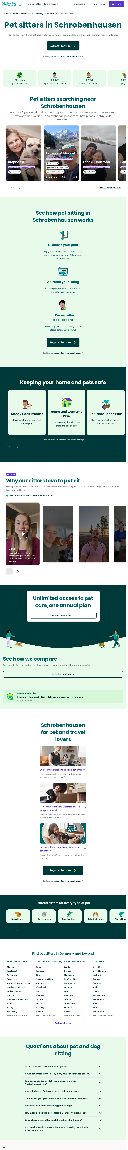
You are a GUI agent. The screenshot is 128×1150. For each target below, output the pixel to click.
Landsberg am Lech (16, 987)
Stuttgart (40, 983)
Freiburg (39, 999)
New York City (70, 979)
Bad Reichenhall (14, 991)
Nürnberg (40, 1007)
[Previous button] (9, 571)
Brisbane (68, 987)
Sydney (67, 971)
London (67, 967)
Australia (97, 975)
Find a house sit (51, 4)
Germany (97, 983)
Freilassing (12, 1011)
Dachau (10, 995)
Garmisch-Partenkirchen (18, 983)
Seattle (67, 999)
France (96, 991)
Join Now (116, 4)
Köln (38, 975)
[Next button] (19, 188)
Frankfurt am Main (44, 979)
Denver (67, 1011)
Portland (68, 1007)
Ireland (96, 1007)
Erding (10, 1007)
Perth (66, 991)
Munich (10, 967)
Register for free (63, 46)
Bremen (39, 1011)
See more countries (103, 1015)
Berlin (38, 967)
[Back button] (11, 188)
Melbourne (69, 975)
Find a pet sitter (33, 4)
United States (99, 967)
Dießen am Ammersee (17, 999)
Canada (96, 979)
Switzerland (98, 1011)
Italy (95, 1003)
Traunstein (12, 979)
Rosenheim (12, 975)
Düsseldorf (41, 987)
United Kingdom (100, 971)
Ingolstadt (12, 971)
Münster (39, 1003)
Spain (95, 987)
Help (94, 4)
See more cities (72, 1015)
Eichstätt (11, 1003)
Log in (102, 4)
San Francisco (70, 1003)
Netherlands (98, 999)
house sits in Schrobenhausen (67, 56)
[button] (23, 534)
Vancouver (69, 995)
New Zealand (99, 995)
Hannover (40, 995)
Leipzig (39, 991)
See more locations (17, 1015)
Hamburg (40, 971)
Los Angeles (69, 983)
